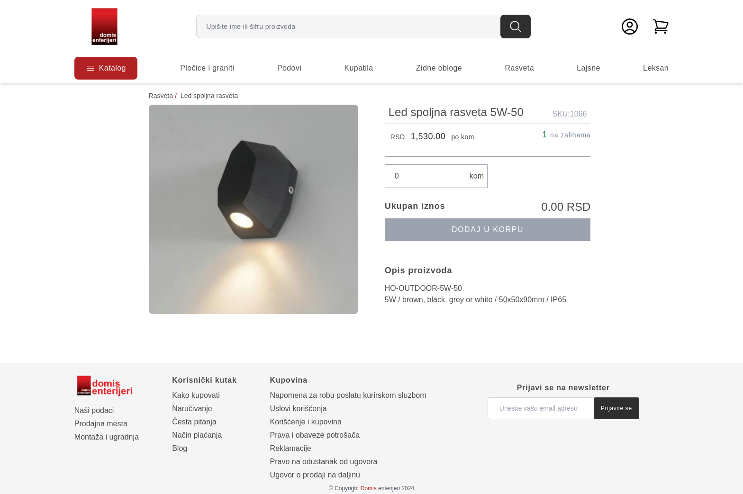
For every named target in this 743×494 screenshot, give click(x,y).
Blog (179, 448)
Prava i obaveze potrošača (315, 435)
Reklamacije (290, 448)
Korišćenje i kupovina (306, 422)
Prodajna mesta (100, 424)
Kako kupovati (196, 395)
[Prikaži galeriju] (253, 209)
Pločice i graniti (207, 68)
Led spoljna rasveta (209, 95)
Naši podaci (94, 410)
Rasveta (519, 68)
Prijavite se (616, 408)
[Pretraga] (515, 26)
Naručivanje (192, 408)
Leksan (656, 68)
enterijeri (380, 488)
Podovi (289, 68)
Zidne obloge (439, 68)
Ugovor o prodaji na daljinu (315, 475)
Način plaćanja (197, 435)
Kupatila (358, 68)
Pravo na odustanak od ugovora (324, 462)
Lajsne (588, 68)
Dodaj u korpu (488, 229)
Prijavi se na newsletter (563, 388)
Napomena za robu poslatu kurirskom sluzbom (348, 395)
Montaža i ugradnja (106, 437)
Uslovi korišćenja (298, 408)
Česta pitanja (194, 422)
